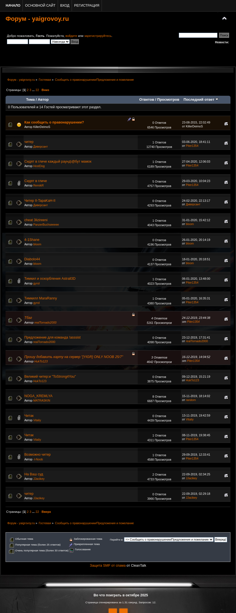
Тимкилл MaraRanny (40, 298)
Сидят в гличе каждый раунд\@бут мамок (57, 161)
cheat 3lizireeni (35, 220)
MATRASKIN (41, 400)
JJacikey (39, 478)
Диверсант (40, 146)
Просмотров (168, 99)
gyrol (36, 283)
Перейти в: (116, 539)
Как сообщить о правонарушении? (54, 122)
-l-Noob (38, 459)
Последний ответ (201, 99)
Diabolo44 (32, 259)
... (34, 90)
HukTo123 (41, 361)
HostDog (39, 166)
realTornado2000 (45, 322)
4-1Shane (31, 240)
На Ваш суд (33, 474)
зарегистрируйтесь (97, 35)
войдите (71, 35)
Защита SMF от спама (108, 565)
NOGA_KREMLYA (38, 396)
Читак (29, 416)
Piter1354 (192, 145)
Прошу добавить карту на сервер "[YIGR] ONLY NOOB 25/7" (73, 357)
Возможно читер (37, 454)
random (191, 400)
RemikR (38, 185)
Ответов (146, 99)
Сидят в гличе (35, 181)
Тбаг (28, 318)
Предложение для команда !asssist (52, 337)
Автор (43, 99)
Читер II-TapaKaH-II (40, 201)
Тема (30, 99)
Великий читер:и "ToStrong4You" (50, 377)
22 (37, 90)
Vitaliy (37, 420)
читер (29, 142)
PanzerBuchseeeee (46, 224)
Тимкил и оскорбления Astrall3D (50, 279)
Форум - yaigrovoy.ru (37, 18)
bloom (190, 224)
